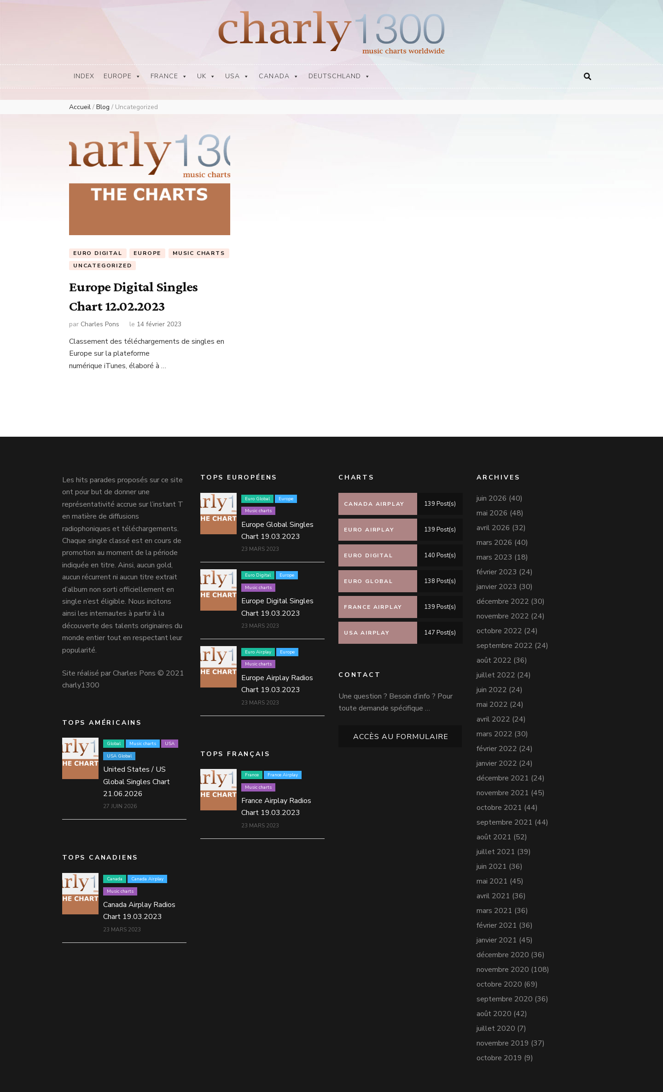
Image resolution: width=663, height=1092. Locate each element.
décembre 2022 (503, 598)
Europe (122, 76)
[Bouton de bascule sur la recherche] (587, 77)
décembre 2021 (503, 774)
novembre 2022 (503, 612)
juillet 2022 (496, 671)
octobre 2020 (499, 981)
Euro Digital (97, 253)
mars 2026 (494, 539)
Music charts (199, 253)
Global (114, 740)
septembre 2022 (505, 642)
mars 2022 (494, 730)
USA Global (119, 752)
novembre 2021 (503, 789)
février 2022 (497, 745)
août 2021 (494, 833)
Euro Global (257, 495)
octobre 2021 (499, 804)
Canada (279, 76)
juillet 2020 (496, 1025)
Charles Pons (100, 320)
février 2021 (497, 922)
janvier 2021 (497, 936)
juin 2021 (492, 863)
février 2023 (497, 568)
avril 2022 (493, 716)
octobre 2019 (499, 1054)
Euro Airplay (258, 648)
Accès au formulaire (400, 733)
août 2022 (494, 657)
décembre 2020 (503, 951)
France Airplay (283, 771)
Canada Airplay (147, 875)
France (169, 76)
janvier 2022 (497, 760)
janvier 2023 (497, 583)
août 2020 (494, 1010)
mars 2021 (494, 907)
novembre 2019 (503, 1039)
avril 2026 (493, 524)
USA (237, 76)
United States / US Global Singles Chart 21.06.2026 (136, 778)
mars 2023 (494, 554)
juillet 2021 (496, 848)
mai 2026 (492, 509)
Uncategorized (102, 266)
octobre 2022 (499, 627)
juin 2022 (492, 686)
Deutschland (339, 76)
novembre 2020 (503, 966)
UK (206, 76)
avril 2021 (493, 892)
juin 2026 (492, 495)
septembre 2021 (505, 819)
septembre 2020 (505, 995)
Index (84, 76)
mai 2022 (492, 701)
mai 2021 (492, 877)
